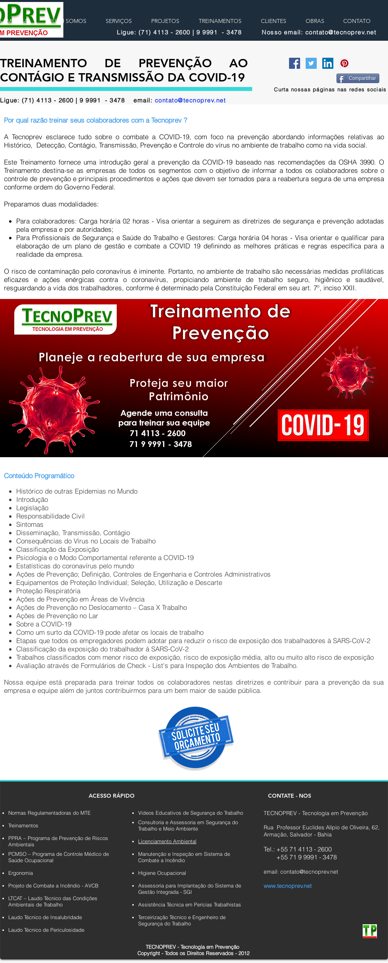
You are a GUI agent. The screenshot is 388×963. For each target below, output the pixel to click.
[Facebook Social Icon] (294, 63)
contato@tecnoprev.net (190, 100)
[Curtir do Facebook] (308, 77)
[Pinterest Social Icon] (344, 63)
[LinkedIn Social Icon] (327, 63)
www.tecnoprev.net (288, 885)
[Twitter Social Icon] (311, 63)
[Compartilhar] (358, 78)
